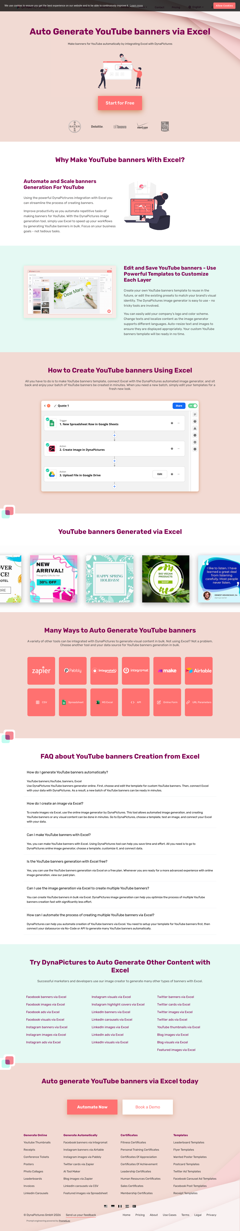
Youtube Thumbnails (37, 1142)
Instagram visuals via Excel (111, 997)
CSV (41, 702)
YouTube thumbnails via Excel (178, 1027)
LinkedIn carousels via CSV (80, 1186)
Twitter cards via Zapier (78, 1164)
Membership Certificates (137, 1193)
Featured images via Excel (176, 1050)
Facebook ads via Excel (43, 1012)
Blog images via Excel (173, 1035)
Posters (29, 1164)
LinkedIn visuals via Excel (110, 1042)
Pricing (140, 1215)
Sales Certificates (132, 1186)
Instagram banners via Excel (46, 1027)
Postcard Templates (186, 1164)
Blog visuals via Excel (172, 1042)
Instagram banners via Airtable (83, 1149)
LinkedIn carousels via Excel (112, 1019)
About (154, 1215)
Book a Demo (147, 1107)
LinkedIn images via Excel (110, 1027)
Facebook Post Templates (190, 1186)
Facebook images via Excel (45, 1004)
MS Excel (104, 702)
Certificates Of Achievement (139, 1164)
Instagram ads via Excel (43, 1042)
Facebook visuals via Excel (45, 1019)
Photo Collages (33, 1171)
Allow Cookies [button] (224, 5)
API (136, 702)
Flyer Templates (183, 1149)
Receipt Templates (185, 1193)
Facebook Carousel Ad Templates (194, 1178)
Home (126, 1215)
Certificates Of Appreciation (139, 1157)
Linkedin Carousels (36, 1193)
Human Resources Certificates (140, 1178)
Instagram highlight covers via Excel (118, 1004)
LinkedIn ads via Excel (107, 1035)
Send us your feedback (81, 1215)
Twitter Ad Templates (187, 1171)
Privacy (211, 1215)
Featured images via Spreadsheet (85, 1193)
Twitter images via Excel (175, 1012)
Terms (185, 1215)
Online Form (167, 702)
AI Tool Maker (71, 1171)
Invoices (29, 1186)
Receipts (29, 1149)
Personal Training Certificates (140, 1149)
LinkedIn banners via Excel (111, 1012)
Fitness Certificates (133, 1142)
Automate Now (92, 1107)
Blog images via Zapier (78, 1178)
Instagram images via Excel (46, 1035)
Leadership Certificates (136, 1171)
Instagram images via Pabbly (82, 1157)
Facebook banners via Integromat (85, 1142)
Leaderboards (33, 1178)
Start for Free (120, 103)
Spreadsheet (72, 702)
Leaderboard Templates (188, 1142)
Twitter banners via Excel (175, 997)
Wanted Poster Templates (190, 1157)
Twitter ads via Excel (172, 1019)
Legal (197, 1215)
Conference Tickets (36, 1157)
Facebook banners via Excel (46, 997)
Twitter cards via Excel (173, 1004)
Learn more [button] (136, 5)
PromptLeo (64, 1220)
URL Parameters (198, 702)
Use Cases (169, 1215)
